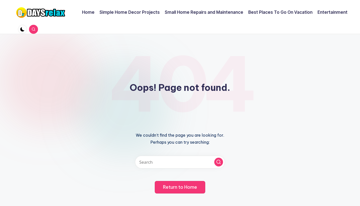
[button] (218, 162)
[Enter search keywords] (180, 162)
